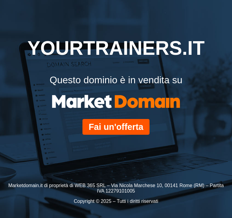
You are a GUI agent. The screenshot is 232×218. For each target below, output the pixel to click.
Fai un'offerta (116, 127)
